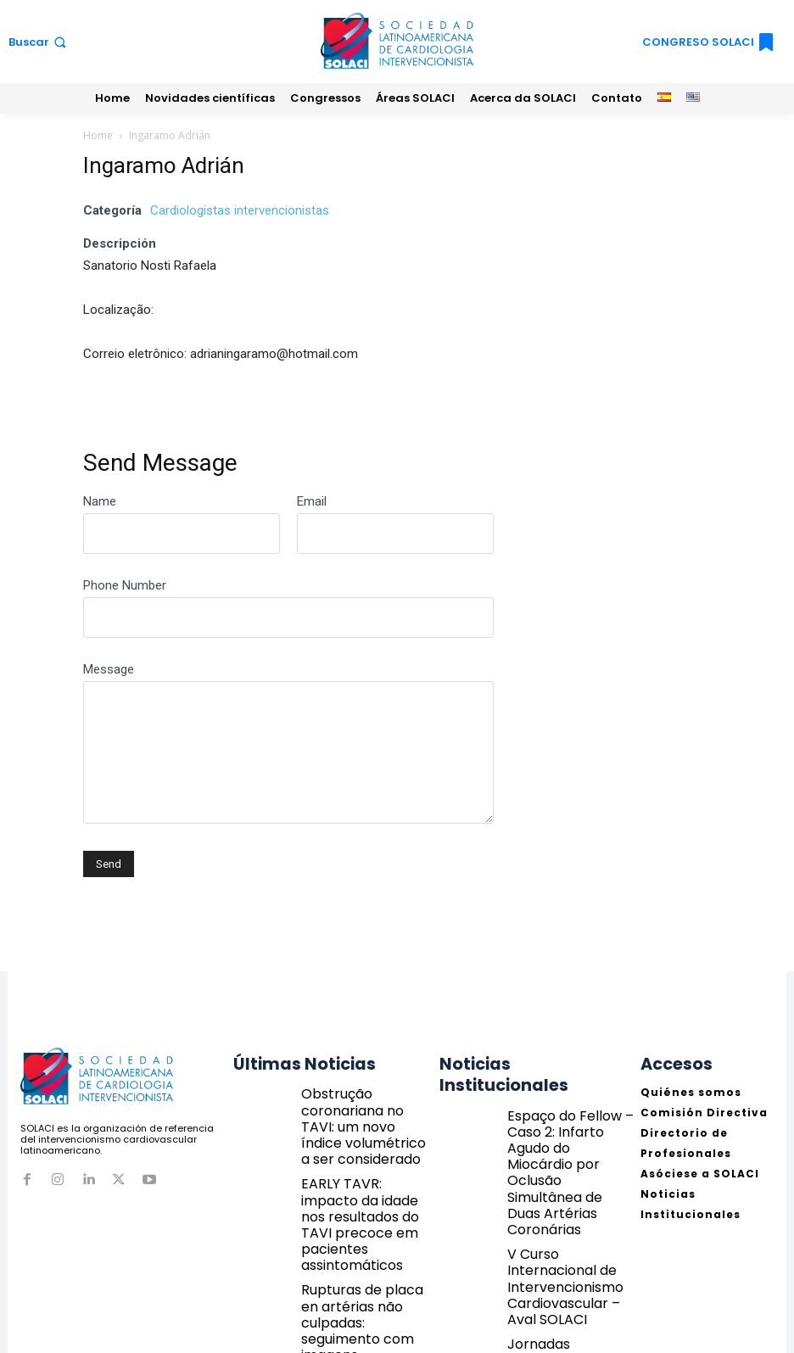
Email (312, 501)
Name (99, 501)
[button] (39, 42)
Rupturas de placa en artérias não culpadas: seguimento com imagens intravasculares (364, 1239)
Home (98, 135)
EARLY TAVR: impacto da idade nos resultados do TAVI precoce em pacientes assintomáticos (364, 1172)
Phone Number (124, 585)
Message (108, 669)
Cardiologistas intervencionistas (239, 210)
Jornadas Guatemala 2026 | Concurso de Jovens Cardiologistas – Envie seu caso (566, 1239)
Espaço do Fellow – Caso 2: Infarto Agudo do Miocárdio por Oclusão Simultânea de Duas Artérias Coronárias (567, 1110)
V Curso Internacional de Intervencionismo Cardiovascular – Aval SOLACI (566, 1172)
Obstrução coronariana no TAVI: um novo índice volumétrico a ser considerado (364, 1104)
